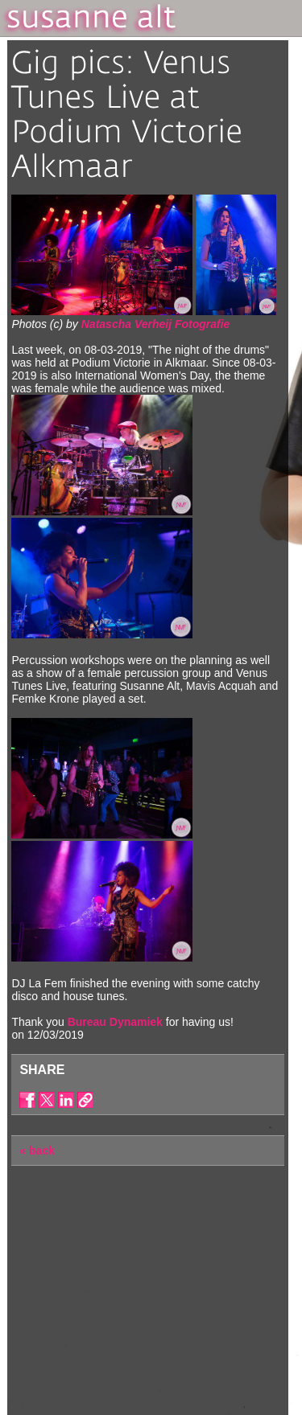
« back (37, 1150)
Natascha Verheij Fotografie (155, 324)
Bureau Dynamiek (115, 1021)
